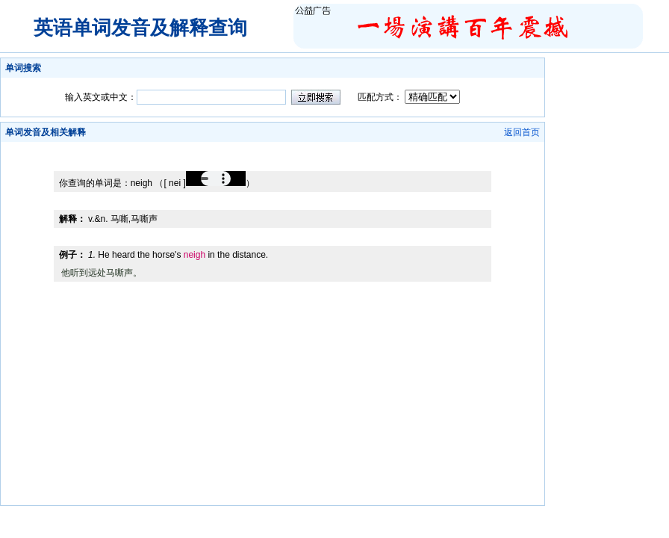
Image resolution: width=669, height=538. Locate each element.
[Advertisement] (272, 147)
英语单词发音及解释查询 (140, 27)
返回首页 (522, 132)
